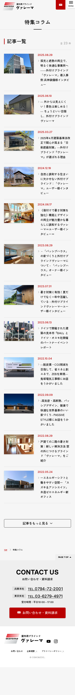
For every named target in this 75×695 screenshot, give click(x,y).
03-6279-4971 (45, 623)
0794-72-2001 (45, 616)
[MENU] (70, 5)
